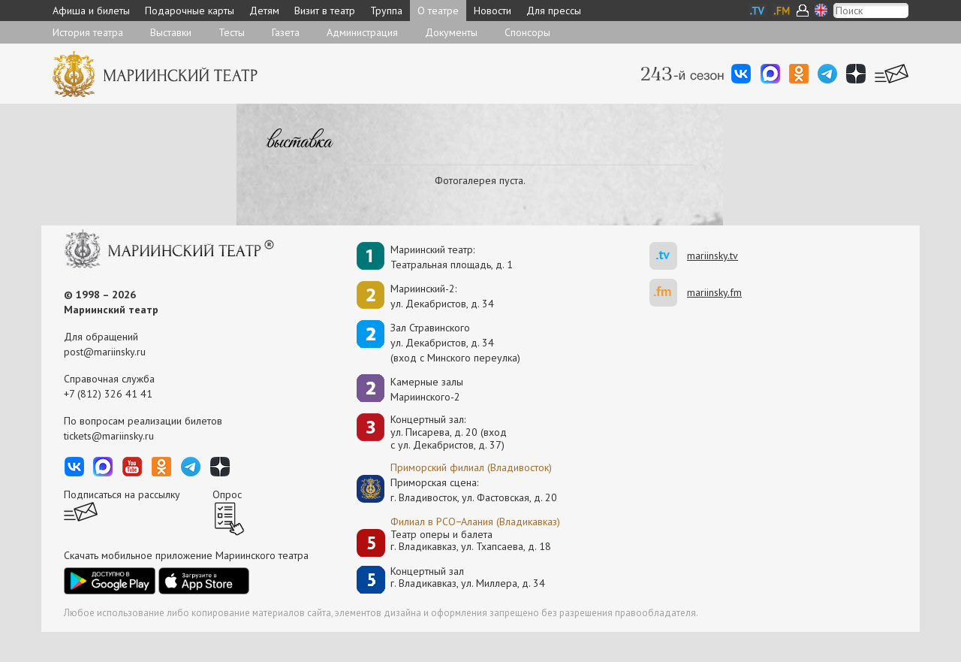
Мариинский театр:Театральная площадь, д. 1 (451, 257)
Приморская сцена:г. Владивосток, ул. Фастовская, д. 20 (458, 490)
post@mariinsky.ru (105, 351)
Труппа (386, 10)
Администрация (362, 32)
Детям (264, 10)
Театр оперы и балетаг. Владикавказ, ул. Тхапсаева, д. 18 (470, 540)
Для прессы (553, 10)
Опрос (227, 494)
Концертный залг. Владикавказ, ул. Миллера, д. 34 (467, 577)
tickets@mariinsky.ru (109, 436)
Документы (451, 32)
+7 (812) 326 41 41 (108, 394)
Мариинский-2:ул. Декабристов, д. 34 (442, 296)
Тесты (231, 32)
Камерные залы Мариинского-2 (426, 389)
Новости (492, 10)
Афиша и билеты (91, 10)
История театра (88, 32)
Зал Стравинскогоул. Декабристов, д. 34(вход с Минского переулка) (455, 342)
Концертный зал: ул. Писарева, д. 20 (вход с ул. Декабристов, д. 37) (448, 432)
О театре (438, 10)
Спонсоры (527, 32)
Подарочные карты (189, 10)
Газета (286, 32)
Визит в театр (324, 10)
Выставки (170, 32)
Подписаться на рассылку (122, 494)
